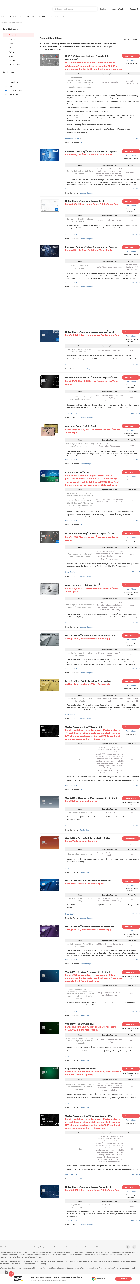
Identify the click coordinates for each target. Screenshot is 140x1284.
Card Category (10, 22)
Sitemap (69, 1247)
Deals (3, 16)
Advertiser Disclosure (84, 1247)
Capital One (84, 830)
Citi (81, 142)
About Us (3, 1247)
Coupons (42, 16)
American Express (86, 193)
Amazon (13, 16)
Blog (64, 16)
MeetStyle (55, 16)
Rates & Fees (131, 60)
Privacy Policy (39, 1247)
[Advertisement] (18, 120)
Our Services (15, 1247)
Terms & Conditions (55, 1247)
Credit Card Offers (27, 16)
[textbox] (75, 9)
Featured (19, 22)
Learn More (135, 138)
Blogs (98, 1247)
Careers (27, 1247)
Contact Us (134, 9)
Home (2, 22)
